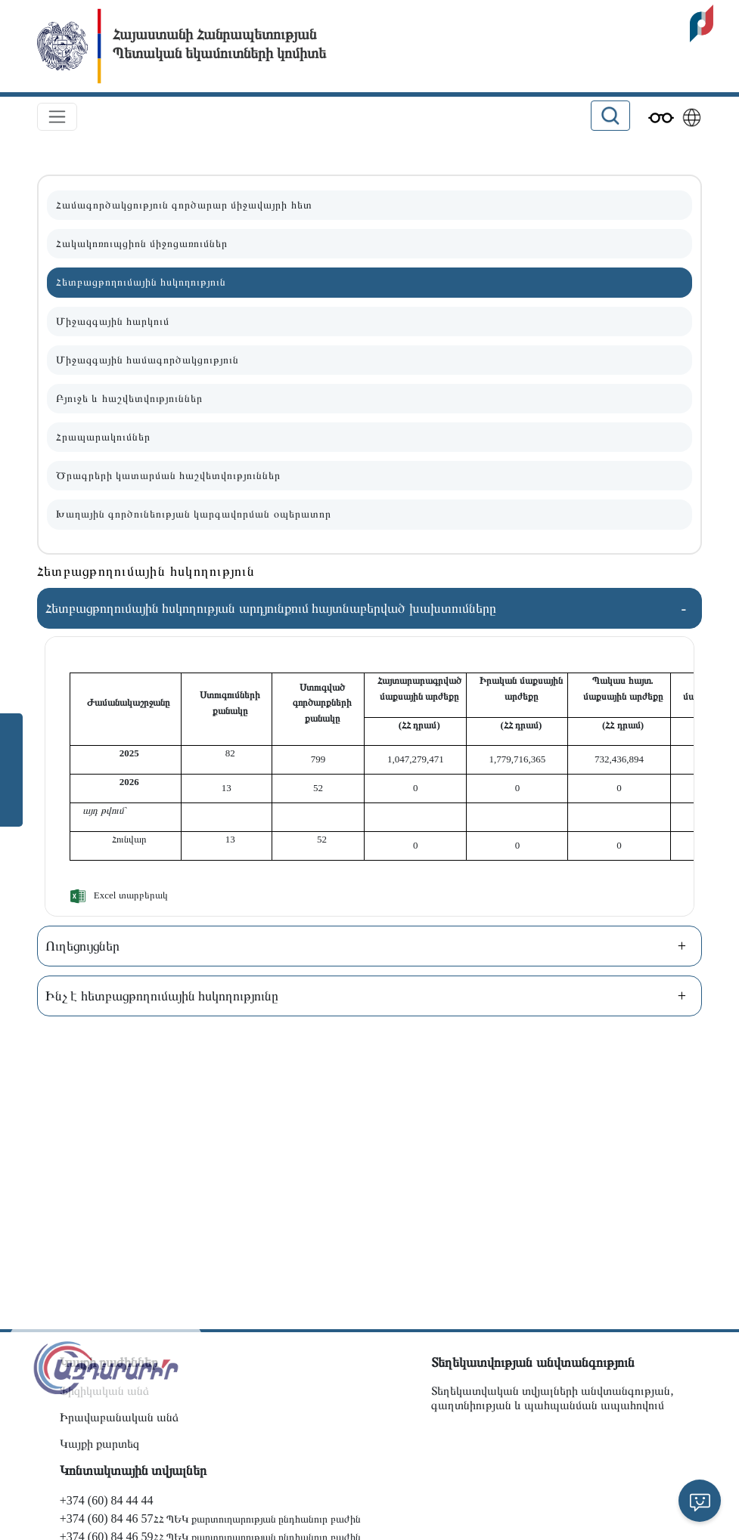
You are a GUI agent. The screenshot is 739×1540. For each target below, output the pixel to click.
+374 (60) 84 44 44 (107, 1500)
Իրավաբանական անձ (119, 1417)
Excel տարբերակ (131, 895)
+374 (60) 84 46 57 (107, 1518)
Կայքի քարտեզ (99, 1443)
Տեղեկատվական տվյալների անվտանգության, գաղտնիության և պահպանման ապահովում (552, 1398)
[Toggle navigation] (57, 117)
